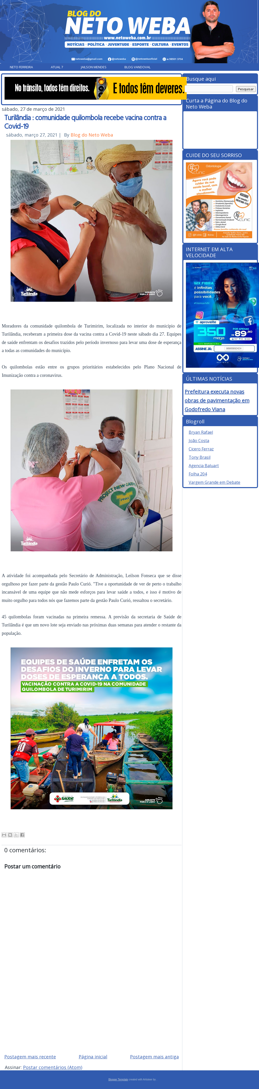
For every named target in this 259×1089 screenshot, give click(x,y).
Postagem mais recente (30, 1057)
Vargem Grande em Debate (214, 482)
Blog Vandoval (137, 67)
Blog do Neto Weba (92, 135)
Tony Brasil (199, 457)
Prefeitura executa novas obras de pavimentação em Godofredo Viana (217, 400)
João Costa (199, 440)
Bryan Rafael (201, 432)
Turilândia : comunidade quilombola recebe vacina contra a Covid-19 (85, 121)
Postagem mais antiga (154, 1057)
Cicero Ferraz (201, 449)
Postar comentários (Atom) (52, 1067)
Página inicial (93, 1057)
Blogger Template (118, 1079)
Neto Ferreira (21, 67)
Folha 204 (198, 474)
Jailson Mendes (93, 67)
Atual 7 (57, 67)
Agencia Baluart (204, 465)
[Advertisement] (91, 1013)
